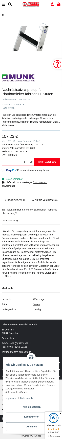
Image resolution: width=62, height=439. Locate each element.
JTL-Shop (36, 436)
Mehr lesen (9, 125)
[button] (52, 4)
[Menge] (15, 162)
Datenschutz (26, 398)
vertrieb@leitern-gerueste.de (16, 352)
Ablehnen (31, 426)
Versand (28, 141)
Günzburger (39, 299)
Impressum (11, 398)
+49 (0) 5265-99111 (20, 343)
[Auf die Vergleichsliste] (43, 27)
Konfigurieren (31, 416)
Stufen (36, 304)
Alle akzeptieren (32, 406)
